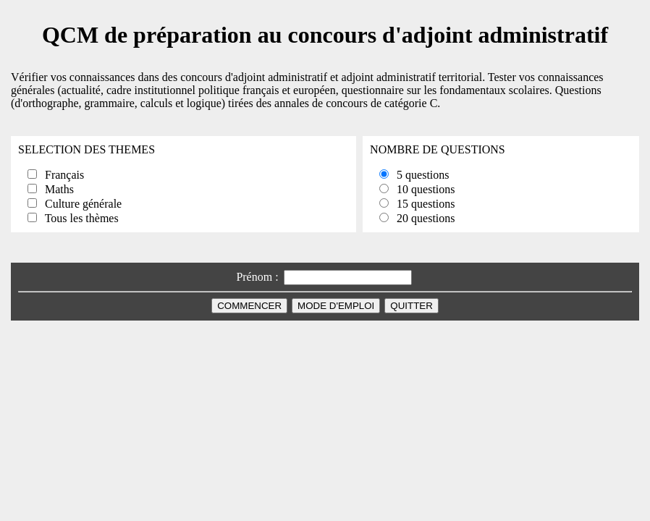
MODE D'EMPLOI (335, 305)
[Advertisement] (325, 353)
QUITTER (411, 305)
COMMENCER (249, 305)
